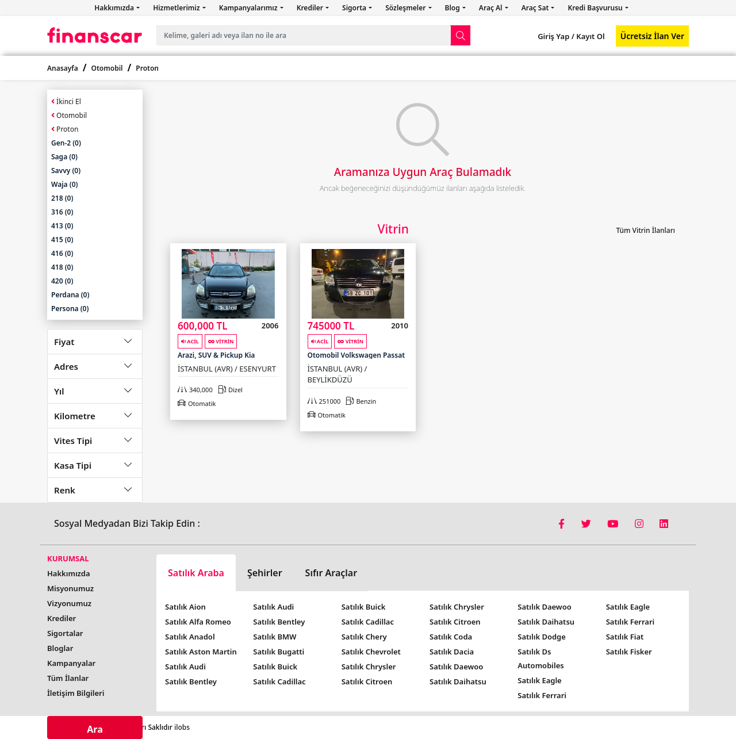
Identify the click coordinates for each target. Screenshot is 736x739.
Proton (147, 68)
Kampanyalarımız (249, 8)
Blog (453, 8)
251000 (324, 401)
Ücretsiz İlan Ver (652, 35)
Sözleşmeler (406, 8)
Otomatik (197, 403)
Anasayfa (62, 68)
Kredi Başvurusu (596, 8)
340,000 (195, 389)
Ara (95, 729)
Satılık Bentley (191, 681)
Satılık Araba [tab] (196, 572)
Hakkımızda (115, 8)
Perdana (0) (70, 295)
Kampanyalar (71, 663)
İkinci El (66, 101)
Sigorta (355, 8)
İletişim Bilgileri (75, 693)
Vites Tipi (73, 440)
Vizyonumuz (69, 603)
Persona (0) (70, 308)
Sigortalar (65, 633)
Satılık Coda (451, 636)
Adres (66, 366)
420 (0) (62, 281)
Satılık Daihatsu (458, 681)
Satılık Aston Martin (201, 651)
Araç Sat (536, 8)
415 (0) (62, 239)
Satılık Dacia (452, 651)
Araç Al (491, 8)
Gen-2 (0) (66, 143)
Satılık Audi (185, 666)
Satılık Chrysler (369, 666)
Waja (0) (64, 184)
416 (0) (62, 253)
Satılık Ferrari (542, 695)
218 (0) (62, 198)
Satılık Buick (275, 666)
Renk (64, 490)
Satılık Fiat (625, 636)
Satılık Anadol (190, 636)
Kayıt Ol (589, 36)
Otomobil (107, 68)
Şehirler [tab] (264, 572)
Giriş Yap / (556, 36)
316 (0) (62, 212)
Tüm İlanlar (68, 678)
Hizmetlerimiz (177, 8)
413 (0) (62, 226)
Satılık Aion (185, 607)
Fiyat (64, 341)
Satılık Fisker (629, 651)
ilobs (182, 727)
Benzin (361, 401)
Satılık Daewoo (456, 666)
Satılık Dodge (542, 636)
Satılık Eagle (539, 680)
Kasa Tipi (72, 465)
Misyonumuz (70, 588)
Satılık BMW (274, 636)
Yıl (59, 391)
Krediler (311, 8)
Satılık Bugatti (278, 651)
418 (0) (62, 267)
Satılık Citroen (367, 681)
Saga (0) (64, 157)
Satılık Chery (364, 636)
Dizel (230, 389)
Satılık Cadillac (279, 681)
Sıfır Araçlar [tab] (331, 572)
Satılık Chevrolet (371, 651)
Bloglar (60, 648)
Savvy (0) (65, 170)
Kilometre (74, 416)
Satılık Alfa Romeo (198, 622)
